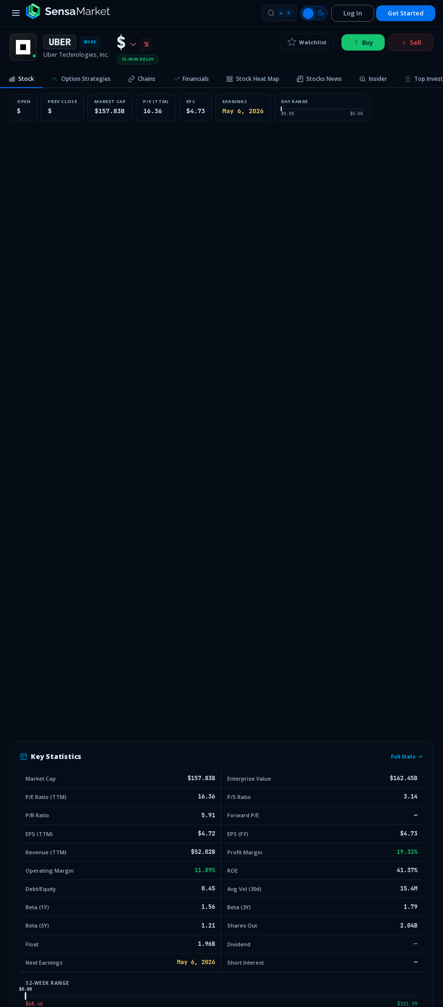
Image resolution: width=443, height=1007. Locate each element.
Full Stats (407, 756)
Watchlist (306, 42)
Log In (352, 13)
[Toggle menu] (16, 13)
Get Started (406, 13)
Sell (411, 42)
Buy (363, 42)
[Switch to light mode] (314, 13)
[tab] (21, 79)
